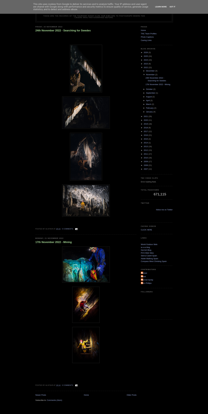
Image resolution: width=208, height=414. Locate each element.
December (150, 71)
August (149, 97)
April (148, 100)
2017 (146, 131)
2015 (146, 139)
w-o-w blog (145, 247)
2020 (146, 120)
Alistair (144, 273)
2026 (146, 52)
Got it (172, 7)
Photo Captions (147, 37)
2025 (146, 56)
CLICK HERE (146, 230)
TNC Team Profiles (149, 34)
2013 (146, 146)
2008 (146, 165)
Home (86, 395)
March (149, 104)
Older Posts (131, 395)
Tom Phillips (147, 283)
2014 (146, 143)
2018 (146, 128)
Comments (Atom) (54, 400)
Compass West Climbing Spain (154, 261)
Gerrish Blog (146, 250)
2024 (146, 60)
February (150, 108)
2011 (146, 154)
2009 (146, 161)
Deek (144, 276)
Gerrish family (147, 280)
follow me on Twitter (164, 210)
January (149, 112)
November (150, 74)
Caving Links (146, 40)
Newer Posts (40, 395)
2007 (146, 169)
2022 (146, 67)
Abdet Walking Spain (149, 258)
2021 (146, 116)
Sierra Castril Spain (149, 256)
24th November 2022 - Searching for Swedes (63, 30)
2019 (146, 124)
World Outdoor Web (149, 244)
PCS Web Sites (147, 253)
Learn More (161, 7)
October (149, 89)
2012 (146, 150)
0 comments (67, 229)
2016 (146, 135)
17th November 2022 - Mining (53, 242)
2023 (146, 64)
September (151, 93)
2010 (146, 158)
